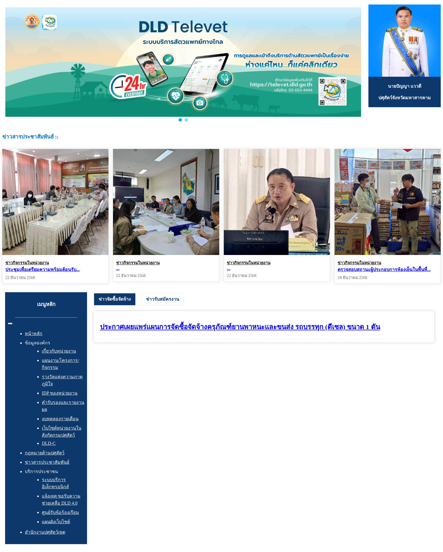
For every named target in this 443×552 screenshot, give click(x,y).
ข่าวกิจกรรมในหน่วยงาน (27, 263)
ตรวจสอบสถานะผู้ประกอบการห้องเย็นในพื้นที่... (384, 269)
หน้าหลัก (33, 333)
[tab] (115, 299)
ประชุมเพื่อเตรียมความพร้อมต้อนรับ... (42, 269)
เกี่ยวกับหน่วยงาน (59, 351)
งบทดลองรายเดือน (60, 418)
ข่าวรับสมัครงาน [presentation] (162, 299)
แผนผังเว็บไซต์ (56, 521)
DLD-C (49, 443)
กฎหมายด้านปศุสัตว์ (44, 452)
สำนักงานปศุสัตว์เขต (45, 532)
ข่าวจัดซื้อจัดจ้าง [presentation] (115, 299)
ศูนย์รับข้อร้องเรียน (60, 512)
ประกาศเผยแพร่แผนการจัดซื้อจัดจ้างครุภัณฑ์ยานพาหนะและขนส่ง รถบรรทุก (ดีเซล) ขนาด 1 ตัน (240, 327)
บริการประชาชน (41, 471)
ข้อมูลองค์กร (37, 342)
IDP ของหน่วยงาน (59, 393)
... (118, 268)
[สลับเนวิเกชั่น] (10, 323)
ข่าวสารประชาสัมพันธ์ (47, 462)
